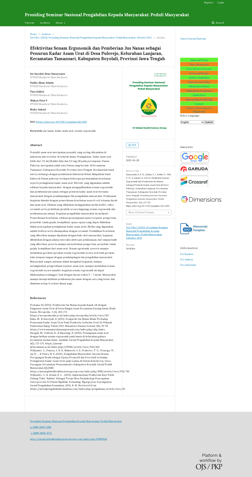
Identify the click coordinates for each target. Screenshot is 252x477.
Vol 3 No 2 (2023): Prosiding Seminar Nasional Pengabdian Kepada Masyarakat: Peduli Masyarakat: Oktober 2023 (91, 37)
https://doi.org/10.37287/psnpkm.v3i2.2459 (61, 121)
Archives (45, 22)
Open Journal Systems (193, 38)
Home (33, 34)
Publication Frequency (199, 90)
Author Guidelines (199, 77)
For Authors (186, 259)
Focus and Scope (199, 73)
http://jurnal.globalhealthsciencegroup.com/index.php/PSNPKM (68, 439)
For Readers (186, 254)
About (59, 22)
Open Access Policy (199, 82)
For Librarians (188, 265)
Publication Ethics (199, 86)
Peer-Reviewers (199, 64)
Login (220, 2)
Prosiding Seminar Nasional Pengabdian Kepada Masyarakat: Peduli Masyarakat (107, 14)
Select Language (189, 115)
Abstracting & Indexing (199, 99)
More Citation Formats (141, 212)
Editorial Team (199, 60)
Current (29, 22)
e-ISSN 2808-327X (41, 433)
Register (208, 2)
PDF (133, 145)
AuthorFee (199, 95)
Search (219, 22)
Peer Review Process (199, 68)
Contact (199, 103)
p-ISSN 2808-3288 (40, 427)
